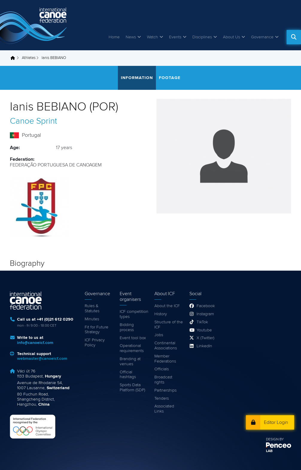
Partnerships (165, 390)
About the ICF (167, 306)
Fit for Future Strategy (96, 329)
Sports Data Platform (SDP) (132, 387)
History (160, 314)
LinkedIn (204, 346)
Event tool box (133, 338)
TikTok (202, 322)
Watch (152, 37)
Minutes (92, 319)
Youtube (204, 330)
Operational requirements (132, 348)
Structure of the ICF (168, 324)
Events (175, 37)
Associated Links (164, 408)
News (131, 37)
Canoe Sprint (33, 121)
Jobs (158, 335)
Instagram (205, 314)
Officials (161, 369)
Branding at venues (130, 361)
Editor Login (276, 422)
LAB (269, 451)
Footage (169, 78)
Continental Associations (165, 345)
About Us (231, 37)
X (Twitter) (205, 338)
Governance (262, 37)
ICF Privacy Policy (95, 342)
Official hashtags (128, 374)
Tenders (161, 398)
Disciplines (202, 37)
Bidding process (127, 327)
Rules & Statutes (92, 308)
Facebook (206, 306)
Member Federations (165, 358)
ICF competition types (134, 314)
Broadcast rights (163, 379)
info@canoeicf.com (35, 343)
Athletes (29, 58)
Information (137, 78)
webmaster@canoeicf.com (42, 359)
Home (114, 37)
